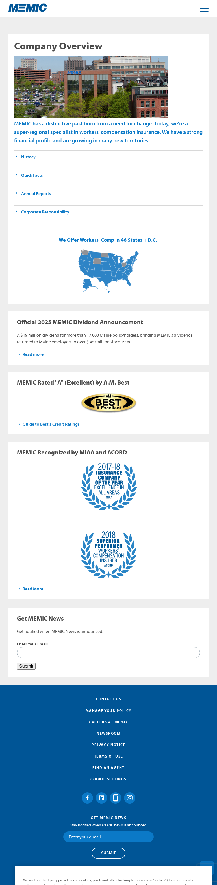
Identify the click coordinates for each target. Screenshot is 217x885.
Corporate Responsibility (45, 212)
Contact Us (108, 699)
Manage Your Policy (109, 710)
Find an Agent (108, 767)
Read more (33, 354)
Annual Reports (36, 193)
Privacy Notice (108, 744)
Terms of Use (108, 756)
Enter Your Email (32, 643)
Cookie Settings (108, 779)
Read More (33, 589)
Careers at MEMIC (108, 722)
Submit (108, 852)
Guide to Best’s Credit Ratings (51, 424)
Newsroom (108, 733)
